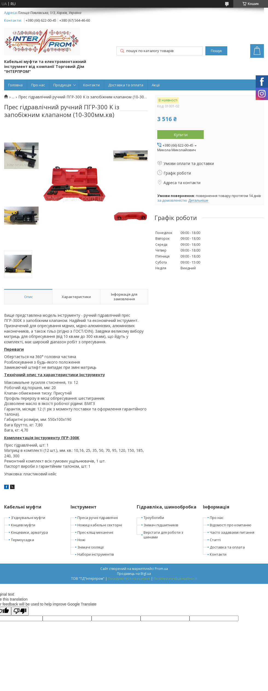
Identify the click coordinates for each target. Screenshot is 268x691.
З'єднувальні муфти (28, 517)
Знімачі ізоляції (90, 547)
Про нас (38, 84)
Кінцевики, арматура (29, 532)
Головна (15, 84)
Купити (181, 134)
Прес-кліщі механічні (95, 532)
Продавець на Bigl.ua (134, 573)
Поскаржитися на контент (129, 578)
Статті (215, 539)
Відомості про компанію (230, 524)
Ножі (81, 539)
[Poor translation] (20, 611)
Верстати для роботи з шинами (163, 534)
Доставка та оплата (125, 84)
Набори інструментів (95, 554)
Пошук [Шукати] (216, 51)
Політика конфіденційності (175, 578)
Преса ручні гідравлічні (97, 517)
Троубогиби (154, 517)
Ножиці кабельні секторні (99, 524)
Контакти (91, 84)
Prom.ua (161, 568)
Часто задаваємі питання (232, 532)
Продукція (62, 84)
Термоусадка (22, 539)
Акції (156, 84)
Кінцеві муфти (23, 524)
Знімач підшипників (161, 524)
